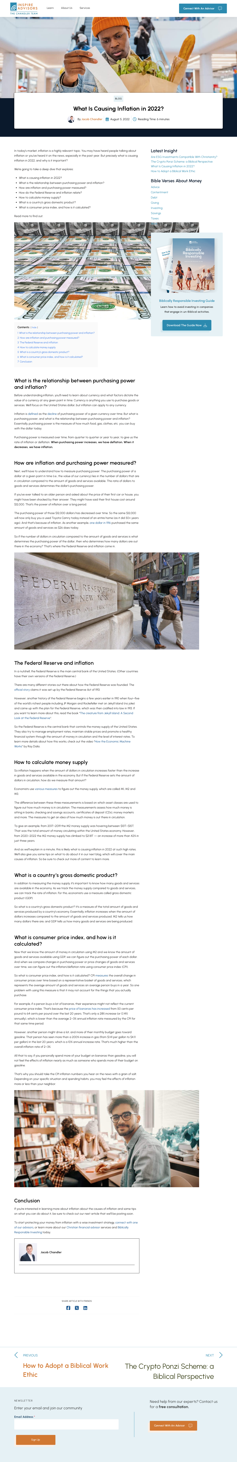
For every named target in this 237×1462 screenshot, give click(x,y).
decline (52, 414)
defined (33, 414)
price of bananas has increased (89, 1008)
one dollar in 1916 (101, 523)
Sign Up (35, 1439)
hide (34, 327)
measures (102, 975)
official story (22, 689)
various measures (46, 789)
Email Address (24, 1417)
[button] (186, 325)
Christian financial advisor (84, 1227)
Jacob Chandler (91, 119)
